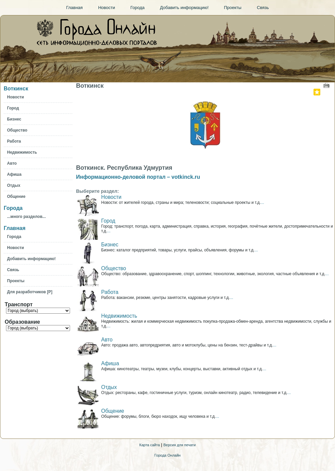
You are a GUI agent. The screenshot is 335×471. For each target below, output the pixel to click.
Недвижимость (119, 316)
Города (13, 208)
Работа (109, 292)
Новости (111, 197)
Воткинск (16, 88)
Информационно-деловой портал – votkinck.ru (138, 177)
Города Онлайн (167, 455)
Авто (107, 339)
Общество (113, 268)
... (262, 202)
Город (108, 221)
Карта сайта (149, 445)
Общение (112, 411)
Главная (14, 228)
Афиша (110, 363)
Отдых (109, 387)
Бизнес (109, 244)
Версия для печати (179, 445)
